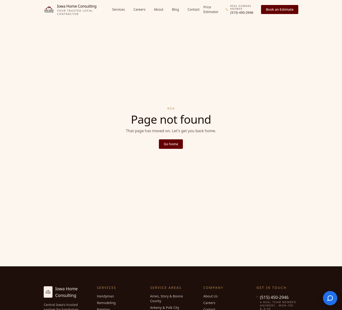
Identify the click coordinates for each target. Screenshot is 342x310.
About (158, 9)
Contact (194, 9)
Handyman (105, 296)
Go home (171, 144)
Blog (175, 9)
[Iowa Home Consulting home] (76, 9)
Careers (139, 9)
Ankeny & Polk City (164, 307)
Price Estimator (210, 9)
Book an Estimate (280, 9)
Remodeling (106, 303)
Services (118, 9)
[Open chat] (330, 298)
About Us (210, 296)
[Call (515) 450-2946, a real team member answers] (242, 10)
